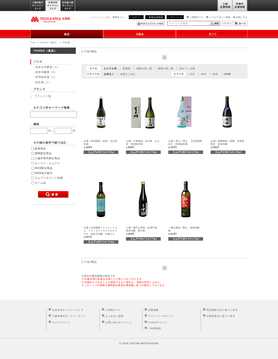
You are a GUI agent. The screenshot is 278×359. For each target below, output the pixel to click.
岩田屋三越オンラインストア (67, 6)
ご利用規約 (154, 328)
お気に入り (242, 17)
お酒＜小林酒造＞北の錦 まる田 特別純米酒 (142, 144)
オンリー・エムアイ (47, 163)
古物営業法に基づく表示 (221, 316)
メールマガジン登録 (219, 17)
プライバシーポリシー (161, 316)
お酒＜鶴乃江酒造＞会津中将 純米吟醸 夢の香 (142, 230)
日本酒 (66, 42)
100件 (227, 74)
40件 (204, 74)
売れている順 (187, 68)
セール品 (40, 182)
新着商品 (40, 148)
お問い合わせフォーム (118, 322)
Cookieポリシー (157, 322)
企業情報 (153, 310)
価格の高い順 (166, 68)
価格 (36, 124)
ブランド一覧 (42, 96)
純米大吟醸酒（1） (47, 67)
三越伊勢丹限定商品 (47, 158)
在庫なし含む (128, 74)
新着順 (127, 68)
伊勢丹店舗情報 (240, 6)
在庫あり (109, 74)
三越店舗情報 (224, 6)
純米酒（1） (43, 82)
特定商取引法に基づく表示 (222, 310)
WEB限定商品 (44, 168)
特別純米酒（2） (46, 77)
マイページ (176, 17)
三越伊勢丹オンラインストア (38, 6)
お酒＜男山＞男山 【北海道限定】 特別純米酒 (185, 144)
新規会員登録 (156, 17)
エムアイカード (61, 322)
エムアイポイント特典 (49, 177)
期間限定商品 (43, 153)
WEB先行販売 (44, 173)
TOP (32, 42)
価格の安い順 (144, 68)
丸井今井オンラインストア (53, 6)
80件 (215, 74)
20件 (192, 74)
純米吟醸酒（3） (46, 72)
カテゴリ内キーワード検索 (51, 107)
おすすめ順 (110, 68)
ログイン (137, 17)
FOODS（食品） (49, 42)
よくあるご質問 (114, 316)
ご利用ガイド (196, 17)
